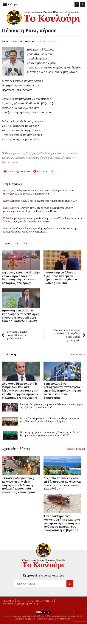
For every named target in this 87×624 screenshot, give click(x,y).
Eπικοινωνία (25, 600)
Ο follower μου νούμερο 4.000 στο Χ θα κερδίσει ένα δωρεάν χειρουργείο (69, 335)
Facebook (76, 4)
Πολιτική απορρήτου (17, 604)
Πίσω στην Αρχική (76, 449)
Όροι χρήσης (44, 600)
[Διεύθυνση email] (40, 583)
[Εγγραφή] (75, 583)
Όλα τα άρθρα (78, 354)
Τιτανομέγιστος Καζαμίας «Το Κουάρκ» (30, 153)
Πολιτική (9, 354)
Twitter (82, 4)
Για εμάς (8, 600)
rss (36, 604)
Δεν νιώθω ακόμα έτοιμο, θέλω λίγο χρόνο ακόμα (14, 335)
